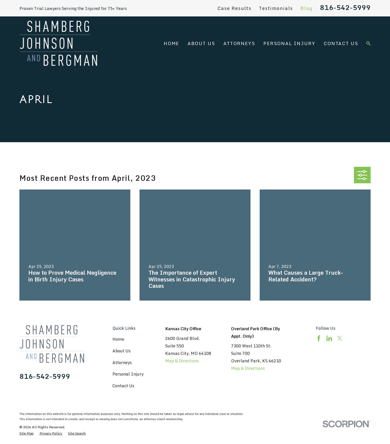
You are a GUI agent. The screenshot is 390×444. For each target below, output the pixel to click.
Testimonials (276, 8)
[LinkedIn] (329, 338)
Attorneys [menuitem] (239, 43)
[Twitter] (339, 338)
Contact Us (123, 385)
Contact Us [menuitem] (341, 43)
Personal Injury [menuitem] (289, 43)
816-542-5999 (345, 7)
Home (118, 339)
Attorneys (122, 362)
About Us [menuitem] (201, 43)
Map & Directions (182, 360)
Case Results (234, 8)
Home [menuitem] (171, 43)
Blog (306, 8)
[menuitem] (26, 433)
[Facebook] (319, 338)
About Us (121, 350)
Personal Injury (128, 374)
